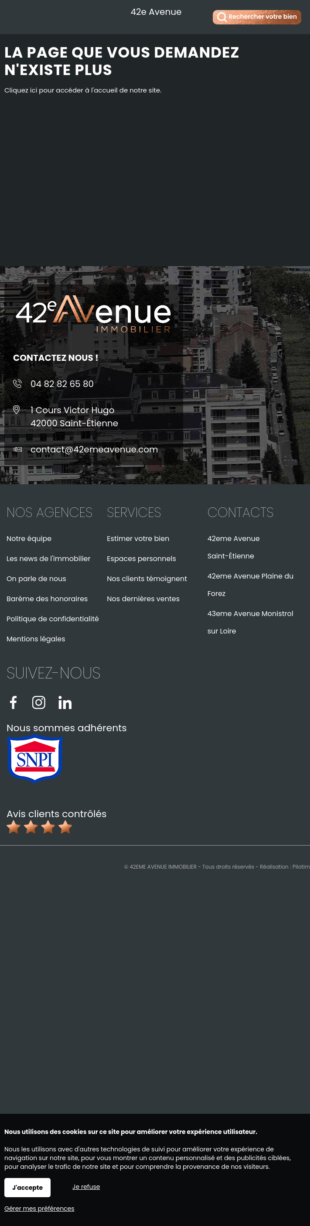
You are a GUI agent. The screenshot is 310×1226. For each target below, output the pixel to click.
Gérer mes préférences (39, 1208)
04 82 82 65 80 (62, 384)
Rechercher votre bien (257, 17)
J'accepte (27, 1187)
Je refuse (86, 1186)
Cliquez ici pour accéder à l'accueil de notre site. (82, 90)
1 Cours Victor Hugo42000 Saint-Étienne (74, 416)
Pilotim (301, 866)
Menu (16, 15)
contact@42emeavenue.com (94, 449)
